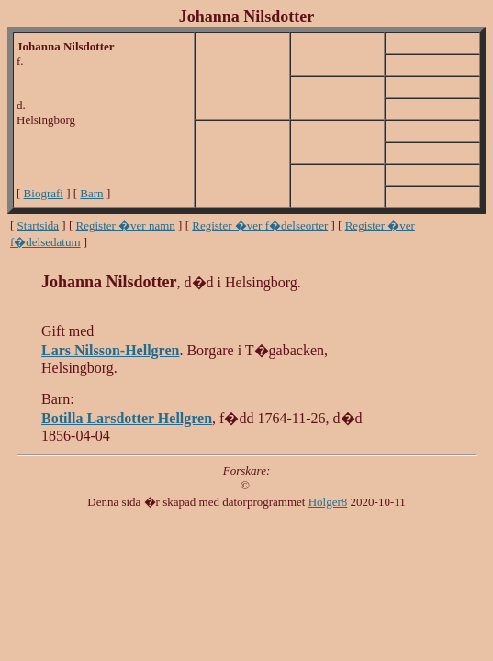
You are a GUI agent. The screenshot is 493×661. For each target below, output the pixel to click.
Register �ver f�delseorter (260, 225)
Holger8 (328, 502)
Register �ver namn (125, 225)
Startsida (38, 225)
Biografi (43, 193)
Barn (91, 193)
